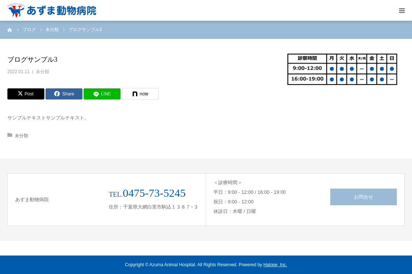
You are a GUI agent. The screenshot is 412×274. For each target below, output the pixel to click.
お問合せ (363, 197)
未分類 (42, 71)
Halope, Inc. (275, 264)
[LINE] (102, 93)
